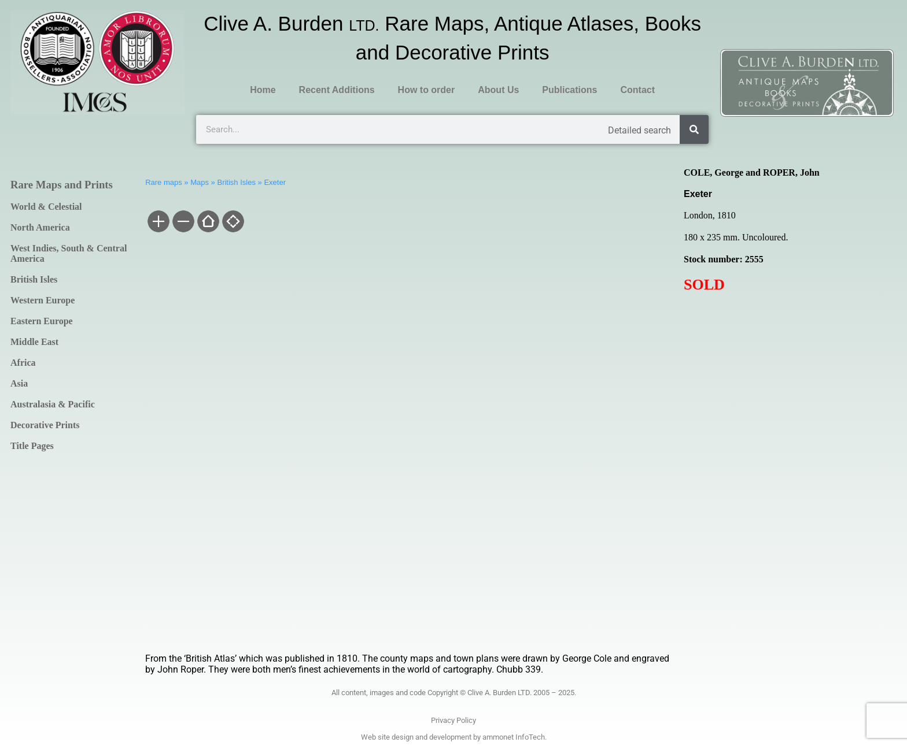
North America (40, 227)
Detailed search (639, 130)
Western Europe (42, 300)
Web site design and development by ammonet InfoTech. (454, 737)
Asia (19, 383)
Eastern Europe (41, 321)
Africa (23, 363)
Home (262, 90)
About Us (498, 90)
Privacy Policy (453, 720)
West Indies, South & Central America (68, 253)
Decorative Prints (45, 425)
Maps (199, 182)
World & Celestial (46, 206)
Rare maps (163, 182)
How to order (426, 90)
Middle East (34, 342)
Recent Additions (337, 90)
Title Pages (32, 446)
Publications (569, 90)
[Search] (694, 129)
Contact (637, 90)
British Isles (33, 279)
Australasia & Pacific (52, 404)
